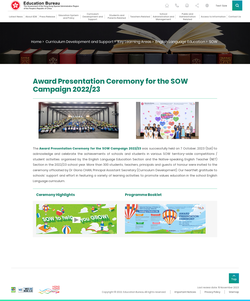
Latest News (16, 16)
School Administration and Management (163, 17)
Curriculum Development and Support (93, 17)
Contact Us (234, 16)
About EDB (31, 16)
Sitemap (234, 292)
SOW (213, 41)
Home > (37, 41)
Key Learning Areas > (135, 41)
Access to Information (213, 16)
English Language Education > (181, 41)
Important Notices (185, 292)
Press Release (47, 16)
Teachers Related (140, 16)
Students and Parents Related (117, 16)
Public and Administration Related (187, 17)
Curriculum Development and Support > (81, 41)
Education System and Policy (69, 16)
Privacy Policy (212, 292)
